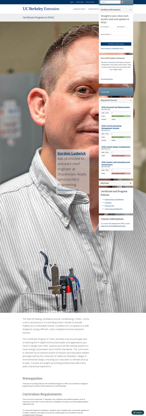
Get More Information (116, 44)
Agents (72, 2)
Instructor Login (89, 2)
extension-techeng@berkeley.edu (113, 226)
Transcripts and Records (113, 209)
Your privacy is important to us (112, 48)
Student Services (94, 9)
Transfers (108, 203)
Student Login (80, 2)
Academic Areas (79, 9)
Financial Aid (109, 206)
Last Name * (124, 29)
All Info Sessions (107, 79)
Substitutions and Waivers (114, 199)
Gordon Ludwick (71, 153)
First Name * (108, 29)
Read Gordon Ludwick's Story (68, 190)
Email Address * (116, 36)
